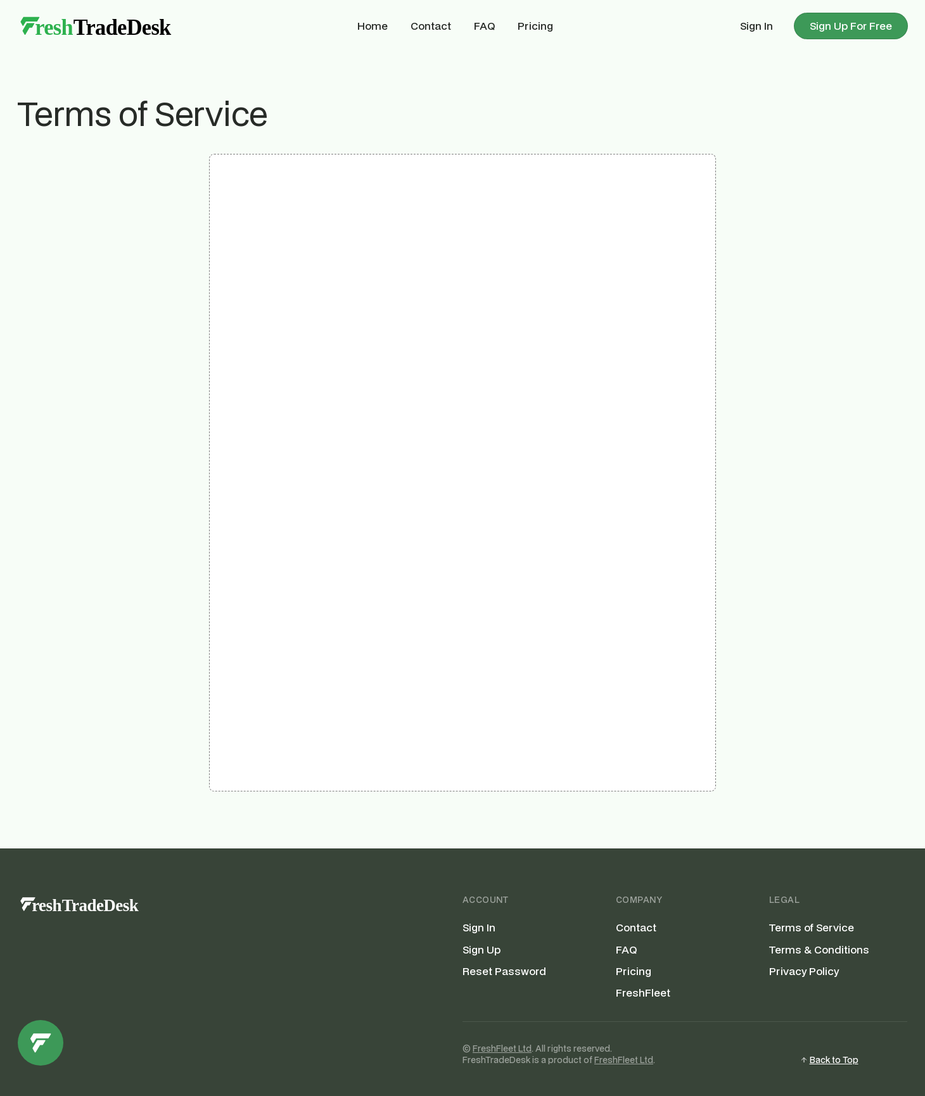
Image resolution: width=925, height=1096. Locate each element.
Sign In (756, 25)
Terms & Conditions (819, 950)
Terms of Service (811, 928)
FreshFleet (643, 993)
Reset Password (504, 971)
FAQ (484, 25)
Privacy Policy (804, 971)
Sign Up (481, 950)
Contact (431, 25)
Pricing (535, 25)
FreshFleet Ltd (502, 1048)
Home (372, 25)
